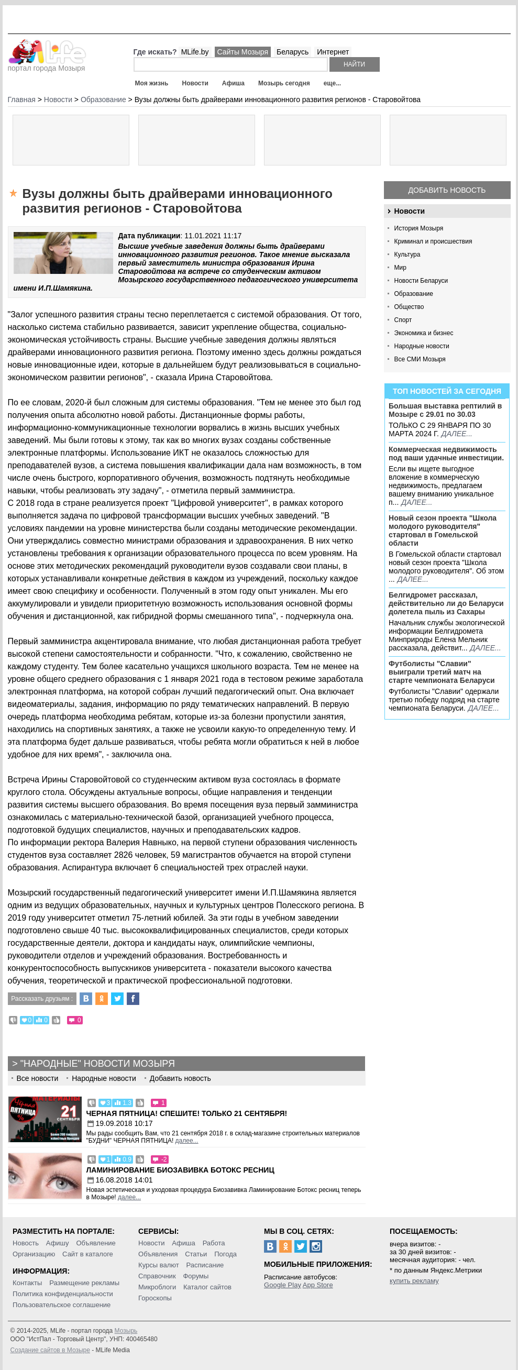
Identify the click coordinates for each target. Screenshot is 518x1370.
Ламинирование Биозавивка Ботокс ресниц (180, 1170)
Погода (225, 1254)
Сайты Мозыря (242, 52)
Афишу (57, 1243)
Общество (409, 307)
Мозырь (126, 1330)
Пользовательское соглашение (62, 1305)
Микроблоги (157, 1287)
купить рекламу (414, 1281)
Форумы (195, 1276)
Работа (214, 1243)
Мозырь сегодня (284, 83)
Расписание (205, 1265)
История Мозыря (419, 228)
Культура (407, 254)
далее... (457, 433)
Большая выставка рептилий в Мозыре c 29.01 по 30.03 (445, 410)
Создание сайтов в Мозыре (50, 1350)
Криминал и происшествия (433, 241)
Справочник (157, 1276)
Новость (26, 1243)
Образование (413, 293)
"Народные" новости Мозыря (97, 1063)
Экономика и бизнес (424, 333)
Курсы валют (158, 1265)
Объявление (95, 1243)
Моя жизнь (152, 83)
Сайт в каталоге (87, 1254)
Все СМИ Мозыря (420, 359)
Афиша (233, 83)
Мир (400, 267)
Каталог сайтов (207, 1287)
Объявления (158, 1254)
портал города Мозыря (47, 65)
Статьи (196, 1254)
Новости (195, 83)
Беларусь (292, 52)
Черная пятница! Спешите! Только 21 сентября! (187, 1113)
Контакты (27, 1283)
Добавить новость (447, 190)
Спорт (403, 320)
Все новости (38, 1078)
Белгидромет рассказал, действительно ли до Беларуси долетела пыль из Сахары (446, 603)
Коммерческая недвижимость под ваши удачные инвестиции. (446, 453)
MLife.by (195, 52)
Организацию (34, 1254)
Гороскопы (155, 1298)
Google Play (282, 1285)
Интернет (333, 52)
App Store (318, 1285)
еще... (332, 83)
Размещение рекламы (84, 1283)
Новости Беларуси (421, 280)
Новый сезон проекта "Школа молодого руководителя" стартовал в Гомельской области (443, 530)
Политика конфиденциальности (63, 1294)
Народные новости (421, 346)
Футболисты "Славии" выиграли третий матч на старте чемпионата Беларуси (442, 671)
